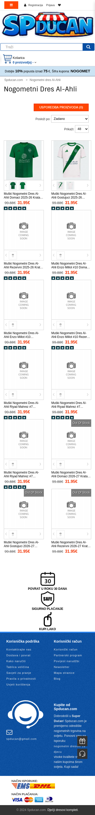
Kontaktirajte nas (18, 649)
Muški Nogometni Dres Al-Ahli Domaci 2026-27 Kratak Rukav (70, 476)
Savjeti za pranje (18, 672)
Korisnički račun (66, 649)
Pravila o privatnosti (21, 678)
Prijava (50, 5)
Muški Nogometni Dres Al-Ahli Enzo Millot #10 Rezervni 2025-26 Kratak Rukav (71, 337)
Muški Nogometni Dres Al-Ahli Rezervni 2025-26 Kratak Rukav (23, 267)
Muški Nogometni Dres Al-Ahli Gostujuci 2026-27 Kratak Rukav (21, 546)
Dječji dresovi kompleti (62, 810)
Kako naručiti (16, 661)
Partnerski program (68, 655)
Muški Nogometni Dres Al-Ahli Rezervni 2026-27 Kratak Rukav (71, 546)
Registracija (35, 5)
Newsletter (62, 667)
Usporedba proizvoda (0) (61, 107)
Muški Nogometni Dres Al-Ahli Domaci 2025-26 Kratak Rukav (23, 197)
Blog (57, 678)
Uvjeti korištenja (18, 684)
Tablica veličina (17, 667)
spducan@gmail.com (21, 734)
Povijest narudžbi (67, 661)
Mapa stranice (64, 672)
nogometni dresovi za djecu (70, 749)
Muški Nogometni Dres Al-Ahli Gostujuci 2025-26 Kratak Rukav (69, 197)
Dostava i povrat (18, 655)
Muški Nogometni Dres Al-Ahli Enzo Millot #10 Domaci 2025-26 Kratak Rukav (70, 267)
